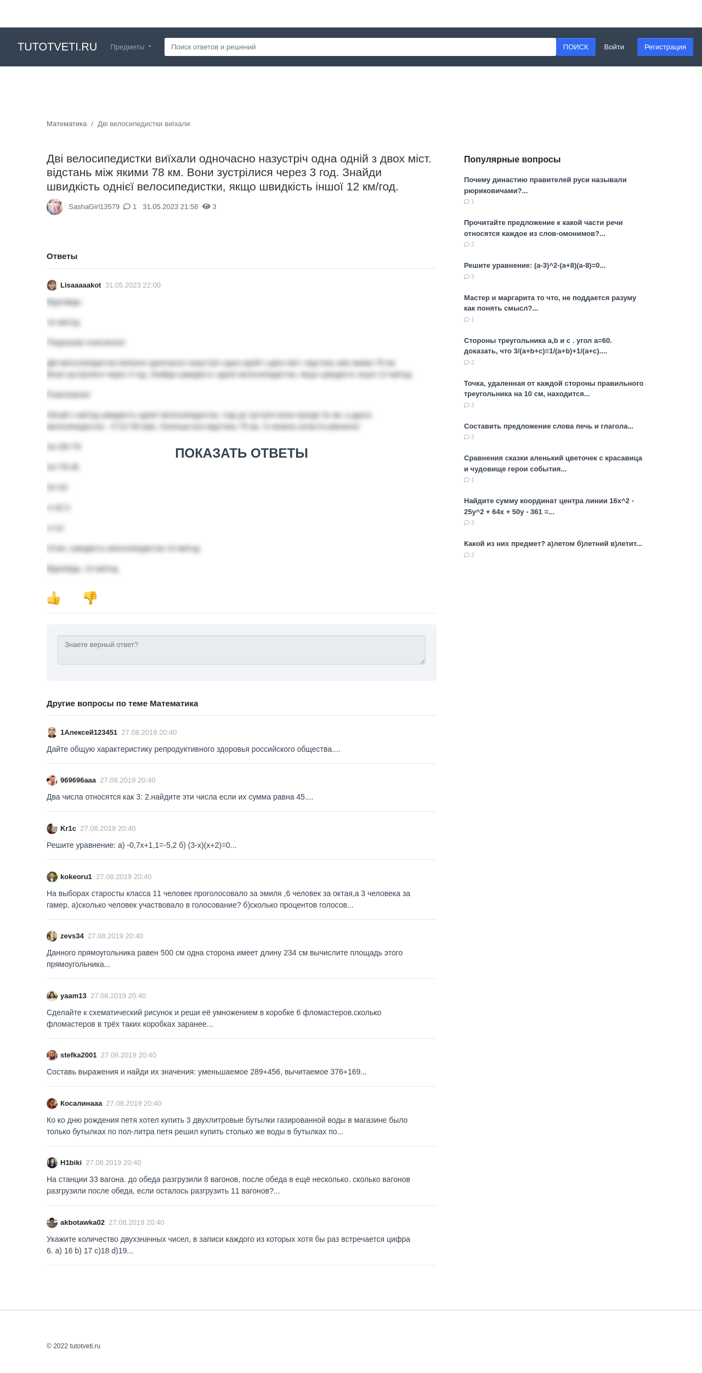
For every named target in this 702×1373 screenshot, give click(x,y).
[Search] (360, 47)
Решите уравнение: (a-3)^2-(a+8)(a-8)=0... (534, 265)
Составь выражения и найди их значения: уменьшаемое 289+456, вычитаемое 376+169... (207, 1071)
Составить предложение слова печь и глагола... (548, 426)
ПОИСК (575, 47)
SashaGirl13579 (94, 206)
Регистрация (665, 47)
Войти (614, 47)
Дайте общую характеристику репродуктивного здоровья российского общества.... (194, 749)
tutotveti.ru (57, 47)
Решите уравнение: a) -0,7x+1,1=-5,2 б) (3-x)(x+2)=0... (142, 845)
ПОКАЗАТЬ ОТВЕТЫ (241, 453)
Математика (67, 124)
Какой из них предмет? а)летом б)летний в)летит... (553, 543)
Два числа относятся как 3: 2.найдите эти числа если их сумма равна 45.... (180, 796)
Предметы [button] (128, 47)
